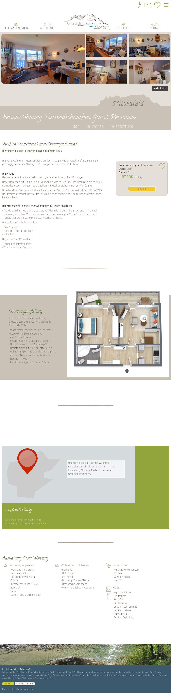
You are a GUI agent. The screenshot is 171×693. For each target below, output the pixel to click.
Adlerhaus (47, 27)
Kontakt (155, 27)
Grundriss (95, 125)
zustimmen (8, 683)
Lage (75, 125)
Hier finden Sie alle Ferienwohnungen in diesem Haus (32, 150)
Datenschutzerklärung (12, 689)
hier (108, 465)
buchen (142, 187)
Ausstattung (122, 125)
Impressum (28, 689)
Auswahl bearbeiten (25, 683)
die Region (123, 27)
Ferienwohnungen (16, 27)
